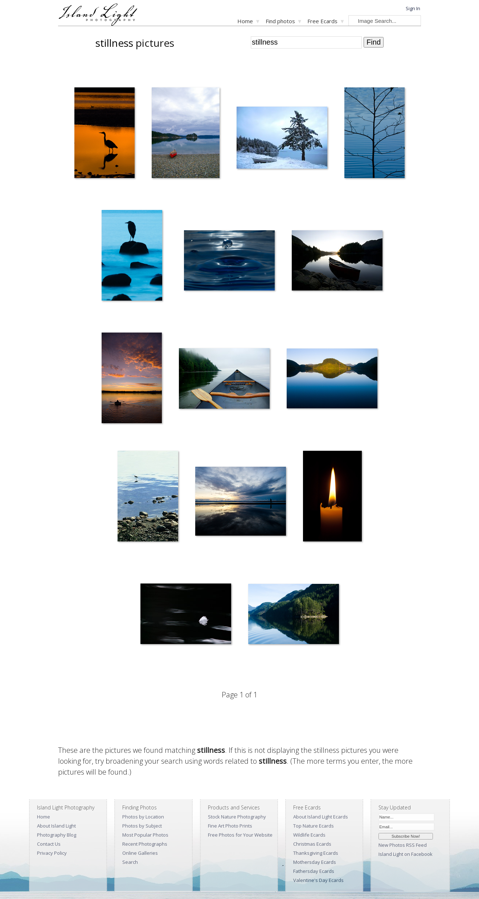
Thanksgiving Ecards (315, 853)
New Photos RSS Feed (402, 845)
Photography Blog (56, 835)
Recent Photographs (144, 844)
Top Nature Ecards (313, 825)
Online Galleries (140, 853)
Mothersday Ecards (314, 862)
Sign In (413, 8)
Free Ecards (322, 21)
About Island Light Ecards (320, 816)
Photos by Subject (142, 825)
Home (245, 21)
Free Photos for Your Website (240, 835)
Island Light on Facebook (405, 854)
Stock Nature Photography (237, 816)
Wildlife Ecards (309, 835)
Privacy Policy (52, 853)
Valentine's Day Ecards (318, 880)
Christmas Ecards (312, 844)
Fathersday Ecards (313, 871)
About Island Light (56, 825)
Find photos (280, 21)
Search (130, 862)
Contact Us (49, 844)
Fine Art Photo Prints (230, 825)
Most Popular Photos (145, 835)
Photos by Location (143, 816)
